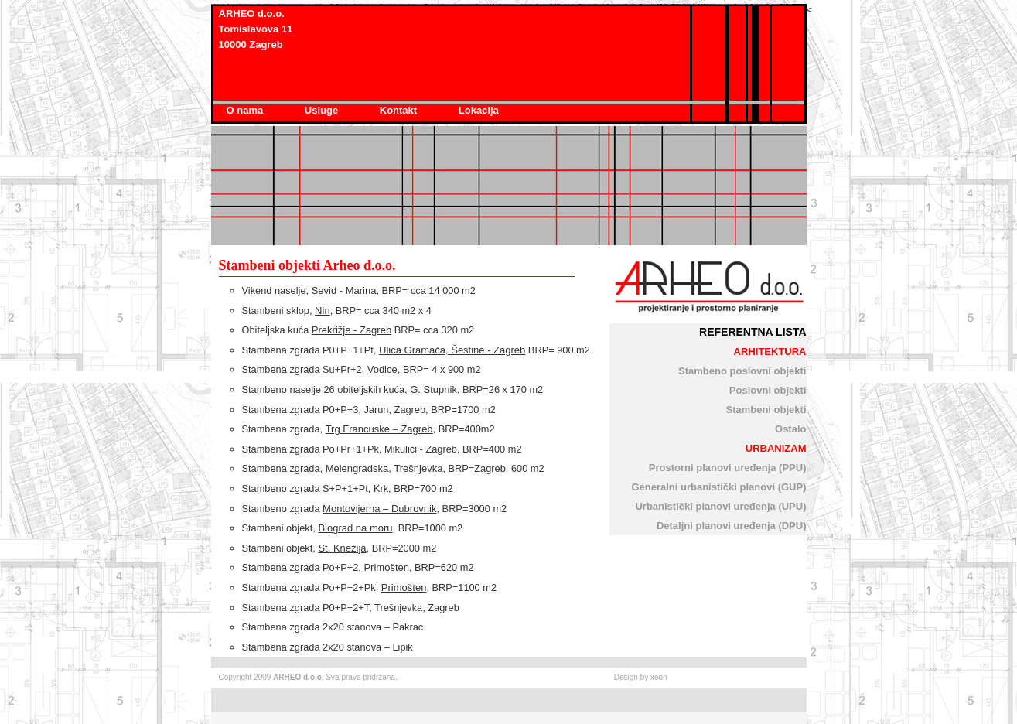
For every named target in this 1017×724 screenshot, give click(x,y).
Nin (322, 310)
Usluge (323, 110)
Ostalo (790, 429)
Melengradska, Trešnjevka (384, 468)
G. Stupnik (433, 389)
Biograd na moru (355, 528)
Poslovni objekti (768, 390)
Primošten (386, 567)
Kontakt (400, 110)
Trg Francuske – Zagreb (379, 429)
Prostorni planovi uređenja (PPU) (728, 467)
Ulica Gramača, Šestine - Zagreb (452, 350)
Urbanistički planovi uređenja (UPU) (720, 506)
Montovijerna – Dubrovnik (379, 508)
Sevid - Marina (344, 290)
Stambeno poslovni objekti (742, 371)
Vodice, (384, 369)
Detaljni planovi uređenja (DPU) (732, 525)
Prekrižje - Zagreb (351, 330)
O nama (246, 110)
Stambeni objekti (765, 409)
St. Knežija (342, 548)
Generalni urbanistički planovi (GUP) (718, 487)
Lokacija (479, 110)
